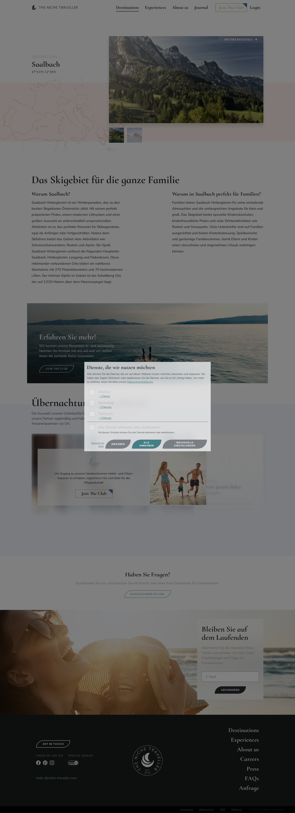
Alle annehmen (146, 444)
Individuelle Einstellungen (184, 444)
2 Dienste (104, 418)
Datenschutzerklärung (140, 382)
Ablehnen (118, 444)
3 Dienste (104, 407)
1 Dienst (104, 396)
